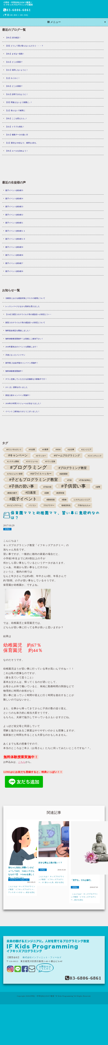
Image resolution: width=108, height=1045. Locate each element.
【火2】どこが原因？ (14, 62)
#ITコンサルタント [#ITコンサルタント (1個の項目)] (13, 449)
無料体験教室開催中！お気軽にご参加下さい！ (24, 339)
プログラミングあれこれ (19, 880)
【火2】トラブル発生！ (14, 127)
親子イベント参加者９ (14, 247)
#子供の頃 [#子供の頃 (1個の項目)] (47, 487)
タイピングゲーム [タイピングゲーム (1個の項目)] (14, 505)
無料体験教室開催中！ (14, 371)
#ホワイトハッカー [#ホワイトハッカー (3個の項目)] (40, 473)
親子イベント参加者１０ (15, 239)
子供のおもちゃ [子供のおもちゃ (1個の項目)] (84, 505)
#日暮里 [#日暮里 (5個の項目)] (31, 492)
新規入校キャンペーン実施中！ (18, 395)
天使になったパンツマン (15, 355)
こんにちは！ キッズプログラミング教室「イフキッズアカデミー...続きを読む (84, 897)
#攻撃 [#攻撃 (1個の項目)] (98, 487)
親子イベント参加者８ (14, 255)
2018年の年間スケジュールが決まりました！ (23, 403)
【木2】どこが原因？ (14, 86)
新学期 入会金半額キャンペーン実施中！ (21, 363)
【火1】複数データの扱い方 (16, 135)
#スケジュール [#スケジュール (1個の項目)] (32, 461)
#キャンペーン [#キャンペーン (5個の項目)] (18, 455)
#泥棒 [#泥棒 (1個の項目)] (46, 493)
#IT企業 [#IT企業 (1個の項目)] (32, 449)
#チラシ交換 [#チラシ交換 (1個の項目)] (50, 461)
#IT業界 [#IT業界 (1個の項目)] (45, 449)
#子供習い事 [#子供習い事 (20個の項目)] (73, 486)
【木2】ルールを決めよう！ (16, 151)
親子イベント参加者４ (14, 198)
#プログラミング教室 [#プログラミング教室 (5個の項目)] (73, 468)
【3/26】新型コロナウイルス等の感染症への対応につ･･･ (28, 314)
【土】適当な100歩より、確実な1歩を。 (21, 143)
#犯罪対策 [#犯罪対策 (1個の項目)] (60, 493)
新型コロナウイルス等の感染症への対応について (25, 322)
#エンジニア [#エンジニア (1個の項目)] (86, 449)
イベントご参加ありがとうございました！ (22, 411)
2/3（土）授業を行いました (16, 387)
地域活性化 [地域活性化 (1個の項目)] (65, 505)
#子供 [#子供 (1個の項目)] (69, 480)
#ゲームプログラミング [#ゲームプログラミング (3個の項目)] (67, 455)
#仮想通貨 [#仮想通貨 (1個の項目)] (63, 474)
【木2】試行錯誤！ (13, 38)
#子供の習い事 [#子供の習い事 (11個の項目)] (21, 486)
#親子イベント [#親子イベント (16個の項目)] (23, 499)
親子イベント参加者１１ (15, 231)
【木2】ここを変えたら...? (16, 118)
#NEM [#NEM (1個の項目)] (58, 449)
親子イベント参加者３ (14, 206)
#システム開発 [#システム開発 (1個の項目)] (13, 461)
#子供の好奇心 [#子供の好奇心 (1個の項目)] (85, 480)
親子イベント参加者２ (14, 215)
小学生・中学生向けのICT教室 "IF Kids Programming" (51, 996)
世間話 (7, 529)
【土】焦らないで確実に (15, 110)
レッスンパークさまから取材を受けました (22, 306)
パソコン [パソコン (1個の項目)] (32, 505)
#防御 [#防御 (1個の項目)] (64, 500)
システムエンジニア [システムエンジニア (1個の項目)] (82, 500)
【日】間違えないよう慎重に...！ (18, 102)
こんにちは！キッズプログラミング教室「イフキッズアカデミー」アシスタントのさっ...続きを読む (21, 889)
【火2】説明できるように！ (16, 94)
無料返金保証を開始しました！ (18, 331)
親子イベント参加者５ (14, 190)
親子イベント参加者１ (14, 223)
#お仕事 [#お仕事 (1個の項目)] (71, 449)
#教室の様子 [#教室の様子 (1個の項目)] (12, 493)
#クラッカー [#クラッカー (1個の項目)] (41, 456)
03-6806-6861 (17, 10)
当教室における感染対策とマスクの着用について (25, 298)
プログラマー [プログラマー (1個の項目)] (48, 505)
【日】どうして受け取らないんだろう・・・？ (24, 46)
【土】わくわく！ (12, 78)
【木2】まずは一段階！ (14, 54)
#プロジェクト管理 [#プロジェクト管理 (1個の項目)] (14, 474)
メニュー (54, 22)
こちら (21, 762)
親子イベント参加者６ (14, 271)
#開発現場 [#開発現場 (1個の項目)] (51, 500)
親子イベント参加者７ (14, 263)
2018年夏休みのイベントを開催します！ (21, 347)
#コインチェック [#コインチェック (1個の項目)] (94, 456)
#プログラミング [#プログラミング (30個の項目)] (28, 467)
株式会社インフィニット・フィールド (42, 957)
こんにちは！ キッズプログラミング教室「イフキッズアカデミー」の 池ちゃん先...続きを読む (51, 879)
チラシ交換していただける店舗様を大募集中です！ (26, 379)
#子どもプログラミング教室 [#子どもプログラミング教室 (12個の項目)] (33, 479)
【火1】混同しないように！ (16, 70)
